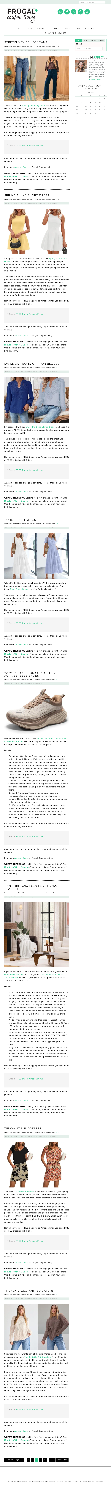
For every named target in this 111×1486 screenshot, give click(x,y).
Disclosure (53, 1481)
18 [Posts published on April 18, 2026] (104, 106)
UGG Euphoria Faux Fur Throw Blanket (30, 887)
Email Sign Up (99, 1481)
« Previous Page (12, 1460)
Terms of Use (68, 1481)
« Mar (76, 121)
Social (85, 40)
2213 (52, 1460)
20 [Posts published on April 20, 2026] (81, 110)
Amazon (30, 50)
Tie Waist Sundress (25, 1192)
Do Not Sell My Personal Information (83, 1481)
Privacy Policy (44, 1481)
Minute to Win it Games (16, 176)
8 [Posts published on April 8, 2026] (90, 102)
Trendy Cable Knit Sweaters (29, 1290)
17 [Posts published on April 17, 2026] (100, 106)
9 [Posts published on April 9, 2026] (95, 102)
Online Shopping (52, 50)
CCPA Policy (35, 1481)
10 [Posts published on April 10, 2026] (100, 102)
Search (78, 40)
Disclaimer (60, 1481)
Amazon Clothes (37, 50)
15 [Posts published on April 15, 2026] (90, 106)
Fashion (45, 50)
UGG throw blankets (13, 975)
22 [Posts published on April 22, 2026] (90, 110)
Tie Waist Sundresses (22, 1128)
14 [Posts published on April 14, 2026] (86, 106)
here (57, 46)
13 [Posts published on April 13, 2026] (81, 106)
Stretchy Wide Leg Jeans (25, 42)
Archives (101, 40)
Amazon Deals (21, 167)
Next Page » (62, 1460)
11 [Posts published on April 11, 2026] (104, 102)
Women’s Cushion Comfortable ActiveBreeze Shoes (31, 674)
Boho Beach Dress (20, 520)
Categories (92, 40)
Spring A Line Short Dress (26, 195)
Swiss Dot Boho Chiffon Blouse (31, 363)
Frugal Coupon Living (22, 13)
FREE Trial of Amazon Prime (29, 146)
